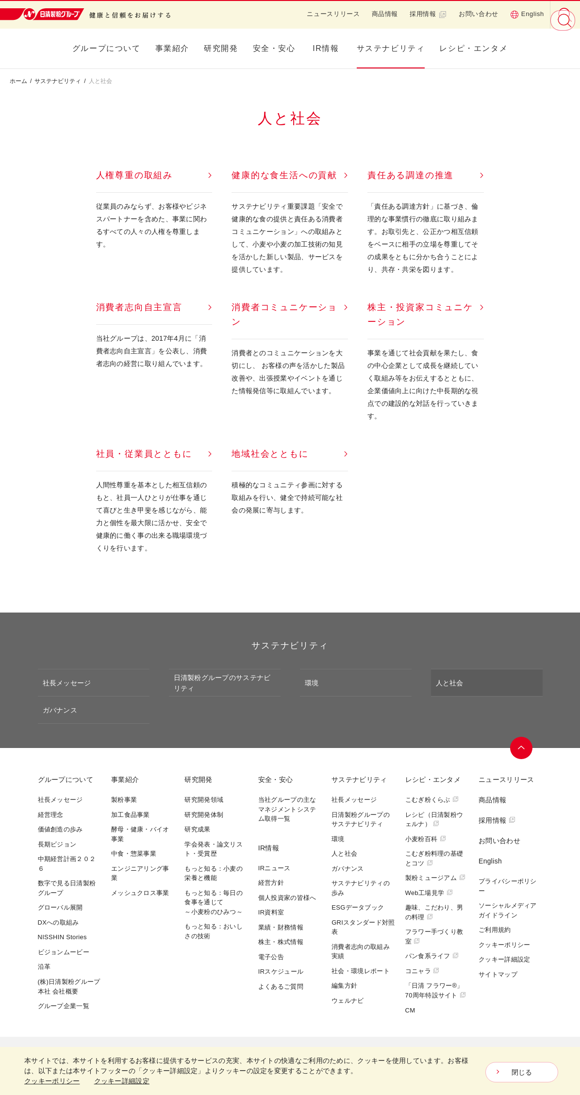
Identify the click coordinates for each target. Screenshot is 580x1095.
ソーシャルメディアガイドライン (508, 910)
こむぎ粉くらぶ (432, 799)
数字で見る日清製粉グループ (67, 887)
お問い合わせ (478, 13)
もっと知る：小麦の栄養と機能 (213, 873)
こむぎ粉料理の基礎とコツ (434, 858)
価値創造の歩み (60, 829)
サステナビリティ (391, 48)
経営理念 (51, 814)
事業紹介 (172, 48)
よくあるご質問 (280, 986)
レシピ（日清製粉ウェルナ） (434, 819)
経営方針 (271, 882)
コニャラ (422, 971)
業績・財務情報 (280, 927)
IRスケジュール (280, 971)
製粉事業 (124, 799)
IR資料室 (271, 912)
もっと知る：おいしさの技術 (213, 931)
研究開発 (221, 48)
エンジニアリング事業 (140, 873)
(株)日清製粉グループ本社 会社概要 (69, 986)
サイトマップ (498, 974)
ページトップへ (522, 748)
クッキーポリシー (504, 944)
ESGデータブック (357, 907)
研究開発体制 (203, 814)
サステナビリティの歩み (360, 887)
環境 (312, 683)
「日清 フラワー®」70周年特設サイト (435, 990)
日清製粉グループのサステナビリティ (222, 683)
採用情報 (428, 14)
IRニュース (274, 868)
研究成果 (197, 829)
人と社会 (450, 683)
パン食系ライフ (432, 956)
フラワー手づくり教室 (434, 936)
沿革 (44, 966)
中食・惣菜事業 (133, 853)
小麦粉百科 (425, 839)
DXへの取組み (58, 922)
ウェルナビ (347, 1000)
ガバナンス (60, 710)
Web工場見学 (429, 892)
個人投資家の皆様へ (287, 897)
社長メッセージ (67, 683)
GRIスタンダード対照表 (363, 927)
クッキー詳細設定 (504, 959)
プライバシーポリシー (508, 886)
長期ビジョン (57, 844)
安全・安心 (274, 48)
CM (410, 1010)
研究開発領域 (203, 799)
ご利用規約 (495, 929)
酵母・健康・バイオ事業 (140, 834)
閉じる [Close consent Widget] (522, 1072)
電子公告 (271, 957)
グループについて (106, 48)
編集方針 (344, 985)
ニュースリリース (333, 13)
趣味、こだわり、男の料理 (434, 912)
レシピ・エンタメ (473, 48)
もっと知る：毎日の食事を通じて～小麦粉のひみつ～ (213, 902)
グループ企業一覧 (63, 1006)
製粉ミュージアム (435, 877)
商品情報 (385, 13)
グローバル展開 (60, 907)
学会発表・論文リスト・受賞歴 (213, 849)
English (527, 14)
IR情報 (326, 48)
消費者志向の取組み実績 (360, 951)
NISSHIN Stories (62, 937)
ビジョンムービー (63, 952)
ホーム (18, 81)
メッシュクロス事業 (140, 892)
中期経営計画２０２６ (67, 863)
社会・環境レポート (360, 971)
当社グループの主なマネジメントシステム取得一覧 (287, 809)
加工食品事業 (130, 814)
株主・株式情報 (280, 942)
